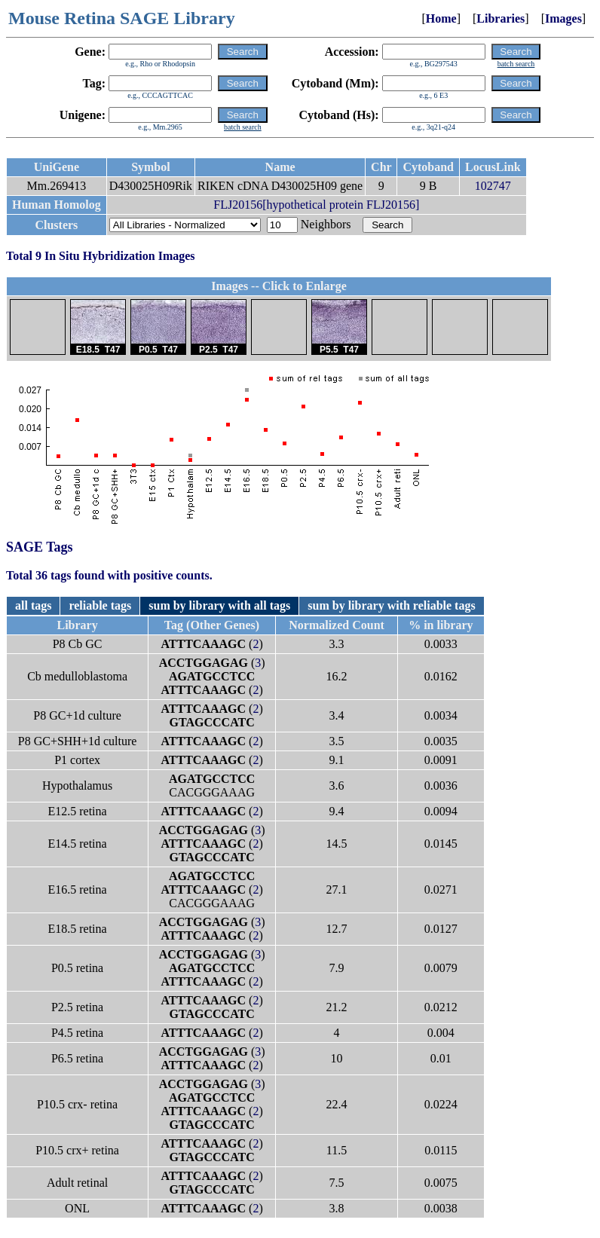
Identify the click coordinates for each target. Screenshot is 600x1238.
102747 (493, 185)
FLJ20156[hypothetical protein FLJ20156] (316, 204)
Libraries (500, 18)
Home (441, 18)
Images (563, 18)
